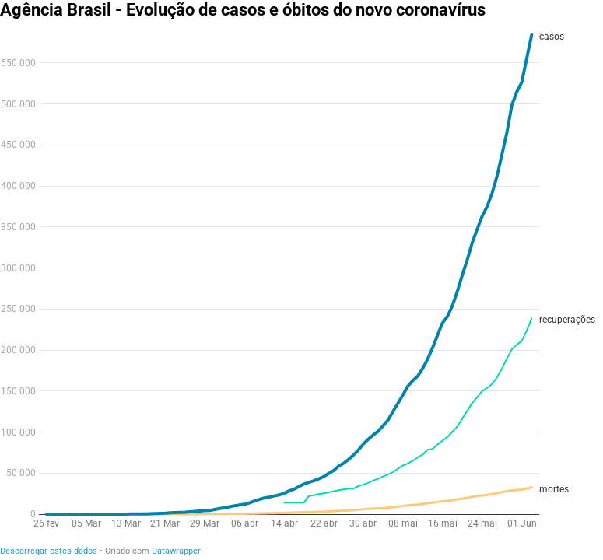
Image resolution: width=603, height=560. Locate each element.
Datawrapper (176, 551)
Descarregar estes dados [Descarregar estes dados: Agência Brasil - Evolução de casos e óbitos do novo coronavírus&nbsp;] (48, 551)
